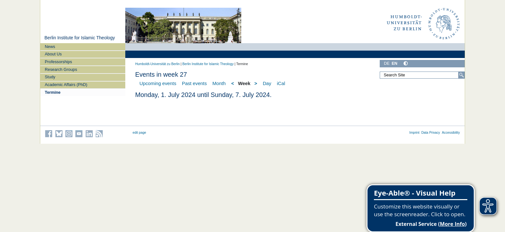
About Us (53, 54)
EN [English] (394, 63)
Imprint (414, 132)
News (50, 46)
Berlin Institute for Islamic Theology (79, 37)
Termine (53, 92)
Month (219, 83)
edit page (139, 132)
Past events (194, 83)
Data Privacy (430, 132)
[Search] (461, 75)
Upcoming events (157, 83)
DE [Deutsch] (387, 63)
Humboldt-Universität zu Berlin (157, 64)
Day (267, 83)
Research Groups (61, 69)
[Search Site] (422, 75)
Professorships (58, 61)
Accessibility (451, 132)
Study (50, 76)
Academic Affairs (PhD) (66, 84)
